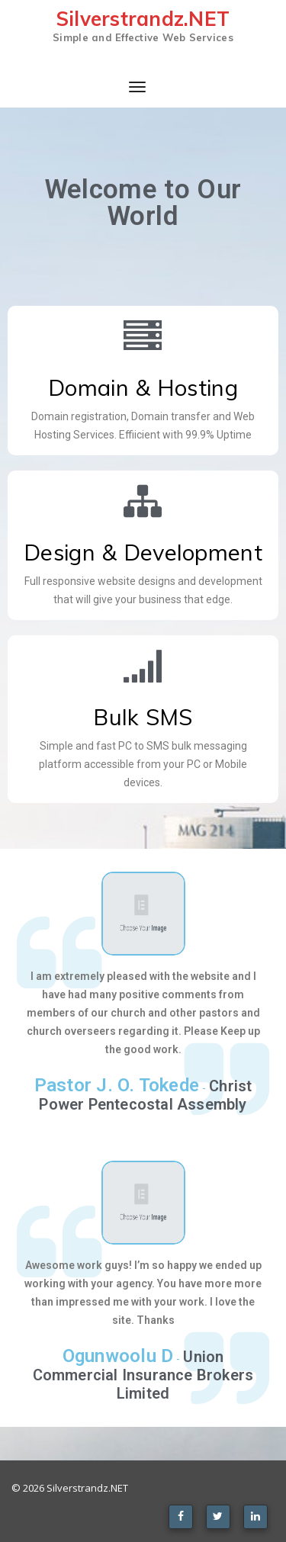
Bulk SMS (142, 717)
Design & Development (143, 552)
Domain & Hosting (143, 387)
